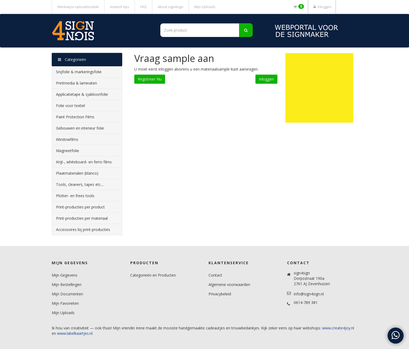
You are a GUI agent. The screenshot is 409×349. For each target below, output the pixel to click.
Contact (215, 275)
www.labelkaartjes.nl (74, 333)
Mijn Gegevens (64, 275)
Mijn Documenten (67, 293)
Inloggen (322, 6)
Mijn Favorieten (65, 303)
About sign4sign (170, 6)
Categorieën (72, 59)
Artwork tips (119, 6)
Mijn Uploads (204, 6)
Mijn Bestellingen (66, 284)
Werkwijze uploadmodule (78, 6)
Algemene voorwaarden (229, 284)
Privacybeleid (220, 293)
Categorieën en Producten (153, 275)
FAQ (143, 6)
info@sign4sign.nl (309, 293)
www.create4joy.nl (338, 327)
